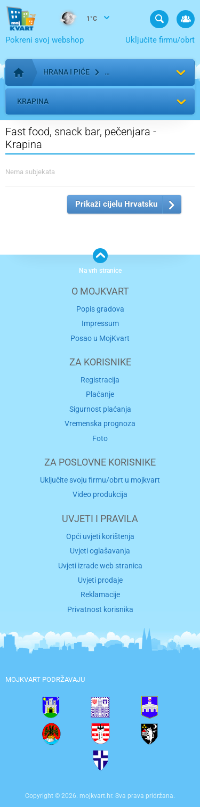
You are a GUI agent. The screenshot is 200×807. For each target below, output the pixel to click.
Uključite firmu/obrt (160, 40)
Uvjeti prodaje (100, 580)
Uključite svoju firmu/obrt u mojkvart (100, 480)
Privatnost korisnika (100, 609)
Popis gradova (100, 309)
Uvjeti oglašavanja (100, 551)
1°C (74, 19)
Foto (100, 438)
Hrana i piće (66, 72)
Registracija (100, 380)
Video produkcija (100, 494)
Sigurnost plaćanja (100, 409)
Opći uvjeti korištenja (100, 536)
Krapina (33, 101)
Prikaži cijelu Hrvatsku (116, 204)
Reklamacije (100, 594)
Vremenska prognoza (100, 423)
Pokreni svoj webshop (44, 40)
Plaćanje (100, 394)
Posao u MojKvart (100, 338)
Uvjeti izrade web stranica (100, 565)
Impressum (100, 323)
